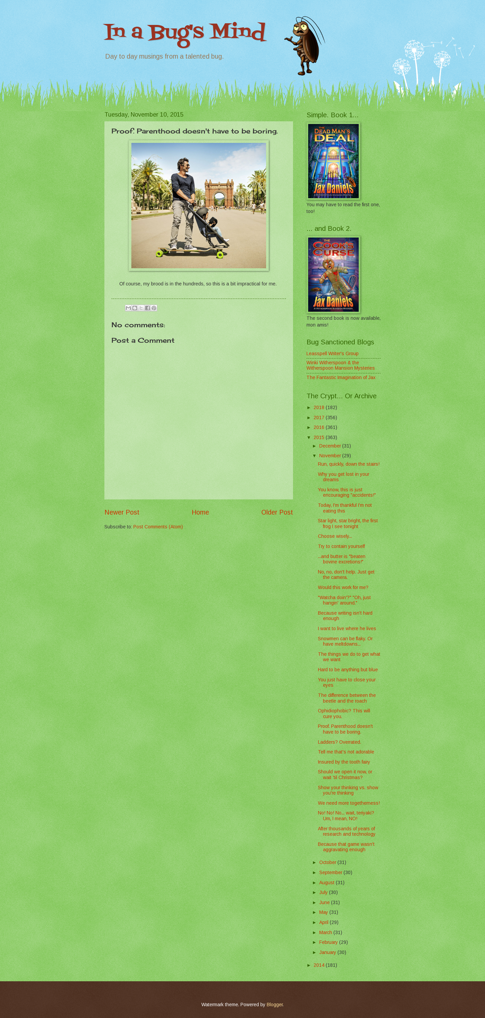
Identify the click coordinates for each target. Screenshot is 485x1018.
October (328, 862)
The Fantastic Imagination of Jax (341, 377)
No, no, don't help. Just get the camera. (346, 574)
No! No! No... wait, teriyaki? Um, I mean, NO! (346, 815)
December (330, 446)
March (326, 932)
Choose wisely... (335, 536)
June (325, 902)
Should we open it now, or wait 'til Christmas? (345, 774)
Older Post (277, 512)
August (327, 882)
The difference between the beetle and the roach (347, 698)
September (331, 872)
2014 (320, 965)
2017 (320, 417)
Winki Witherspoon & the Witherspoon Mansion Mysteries (340, 365)
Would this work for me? (343, 587)
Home (200, 512)
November (330, 455)
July (324, 892)
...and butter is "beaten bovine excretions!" (341, 559)
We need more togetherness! (349, 803)
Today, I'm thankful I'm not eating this (345, 508)
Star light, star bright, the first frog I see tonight (348, 523)
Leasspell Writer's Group (332, 353)
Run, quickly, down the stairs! (349, 464)
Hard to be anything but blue (348, 669)
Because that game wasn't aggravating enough (346, 847)
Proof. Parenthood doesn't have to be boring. (345, 729)
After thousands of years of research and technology (347, 831)
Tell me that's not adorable (346, 751)
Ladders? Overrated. (339, 742)
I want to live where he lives (347, 628)
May (324, 912)
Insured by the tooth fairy (344, 762)
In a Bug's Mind (184, 33)
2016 (320, 427)
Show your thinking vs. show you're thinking (348, 790)
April (324, 922)
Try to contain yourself (341, 546)
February (329, 942)
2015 (320, 437)
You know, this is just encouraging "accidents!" (347, 492)
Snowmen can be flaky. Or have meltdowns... (345, 641)
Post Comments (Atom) (158, 526)
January (328, 952)
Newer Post (121, 512)
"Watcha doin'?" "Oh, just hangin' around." (344, 600)
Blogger (275, 1004)
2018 (320, 407)
